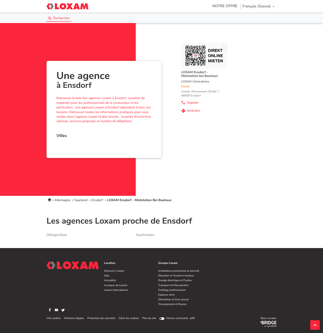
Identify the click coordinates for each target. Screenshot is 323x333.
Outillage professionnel (172, 290)
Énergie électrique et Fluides (175, 280)
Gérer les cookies (129, 318)
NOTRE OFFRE (224, 6)
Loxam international (116, 290)
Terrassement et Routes (172, 304)
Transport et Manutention (173, 285)
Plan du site (149, 318)
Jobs (106, 276)
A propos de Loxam (115, 285)
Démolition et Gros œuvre (173, 300)
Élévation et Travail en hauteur (176, 276)
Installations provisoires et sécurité (178, 271)
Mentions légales (74, 318)
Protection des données (101, 318)
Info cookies (54, 318)
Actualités (110, 280)
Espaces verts (166, 295)
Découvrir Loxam (114, 271)
